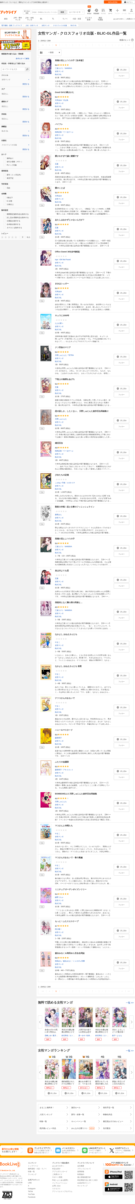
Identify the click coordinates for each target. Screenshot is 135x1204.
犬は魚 (65, 100)
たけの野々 (59, 323)
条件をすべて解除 (22, 59)
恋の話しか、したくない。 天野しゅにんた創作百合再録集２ (82, 411)
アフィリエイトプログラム (62, 1191)
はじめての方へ (118, 19)
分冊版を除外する (11, 221)
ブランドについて (84, 1169)
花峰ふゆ (48, 1036)
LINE (30, 1183)
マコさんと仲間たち (64, 825)
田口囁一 (58, 929)
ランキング (32, 1174)
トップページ (33, 1166)
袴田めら (58, 961)
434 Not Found (64, 260)
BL (41, 19)
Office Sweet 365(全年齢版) (67, 252)
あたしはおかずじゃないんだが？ (70, 220)
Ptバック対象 (10, 165)
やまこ (57, 642)
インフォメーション (59, 1183)
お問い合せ (56, 1186)
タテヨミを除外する (12, 227)
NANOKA (68, 68)
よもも (119, 1036)
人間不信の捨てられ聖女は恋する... (84, 1032)
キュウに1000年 (62, 315)
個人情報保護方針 (84, 1177)
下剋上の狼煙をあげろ (65, 379)
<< (43, 45)
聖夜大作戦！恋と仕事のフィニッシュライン (74, 507)
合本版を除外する (11, 224)
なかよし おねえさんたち (66, 634)
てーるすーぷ (68, 132)
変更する (25, 84)
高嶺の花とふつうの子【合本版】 (70, 60)
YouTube (31, 1194)
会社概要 (80, 1166)
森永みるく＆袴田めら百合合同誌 (70, 953)
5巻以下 (8, 197)
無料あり (8, 158)
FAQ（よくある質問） (60, 1180)
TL (53, 19)
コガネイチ (71, 483)
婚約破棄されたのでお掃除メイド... (68, 1083)
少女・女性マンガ (29, 19)
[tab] (15, 79)
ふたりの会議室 (62, 762)
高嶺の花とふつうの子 (65, 539)
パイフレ (59, 124)
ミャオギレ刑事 (79, 961)
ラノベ (65, 19)
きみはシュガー (62, 283)
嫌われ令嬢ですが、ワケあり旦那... (84, 1083)
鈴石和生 (65, 1036)
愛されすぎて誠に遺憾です (67, 156)
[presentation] (1, 237)
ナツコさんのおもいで (65, 698)
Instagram (31, 1189)
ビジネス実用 (88, 19)
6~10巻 (7, 201)
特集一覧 (31, 1172)
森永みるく (67, 961)
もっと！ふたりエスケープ (67, 921)
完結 (6, 188)
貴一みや (81, 1036)
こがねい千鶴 (60, 483)
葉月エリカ (57, 1036)
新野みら (58, 515)
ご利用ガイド (130, 19)
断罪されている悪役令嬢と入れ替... (101, 1083)
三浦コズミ (59, 68)
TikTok (30, 1191)
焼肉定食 (58, 132)
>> (129, 45)
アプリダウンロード (59, 1172)
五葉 (56, 164)
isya (56, 260)
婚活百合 (59, 443)
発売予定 (8, 178)
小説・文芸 (77, 19)
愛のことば (60, 188)
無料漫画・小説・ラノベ (37, 1169)
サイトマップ (82, 1186)
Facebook (31, 1197)
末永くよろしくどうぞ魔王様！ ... (118, 1032)
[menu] (22, 237)
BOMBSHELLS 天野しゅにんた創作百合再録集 (76, 794)
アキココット (68, 770)
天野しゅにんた (61, 355)
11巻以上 (8, 204)
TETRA (71, 355)
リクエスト (56, 1189)
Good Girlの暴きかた (64, 92)
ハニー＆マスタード (64, 730)
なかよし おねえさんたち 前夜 (68, 666)
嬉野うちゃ (59, 897)
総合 (6, 19)
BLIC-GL (58, 74)
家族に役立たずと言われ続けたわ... (118, 1083)
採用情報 (80, 1172)
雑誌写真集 (100, 19)
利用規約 (80, 1174)
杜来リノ (89, 1036)
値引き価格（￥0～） (13, 161)
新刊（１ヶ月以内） (12, 175)
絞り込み (27, 12)
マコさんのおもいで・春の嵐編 (69, 857)
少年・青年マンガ (18, 19)
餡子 (114, 1036)
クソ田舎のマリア (63, 347)
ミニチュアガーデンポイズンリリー (70, 889)
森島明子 (58, 738)
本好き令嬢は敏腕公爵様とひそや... (68, 1032)
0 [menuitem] (22, 237)
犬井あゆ (58, 100)
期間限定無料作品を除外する (16, 214)
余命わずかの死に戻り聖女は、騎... (51, 1032)
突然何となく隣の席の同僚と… (69, 602)
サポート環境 (57, 1177)
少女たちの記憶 (62, 475)
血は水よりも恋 (62, 570)
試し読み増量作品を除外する (16, 217)
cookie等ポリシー (84, 1183)
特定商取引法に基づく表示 (87, 1180)
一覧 (130, 1003)
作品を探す (56, 1169)
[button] (86, 40)
